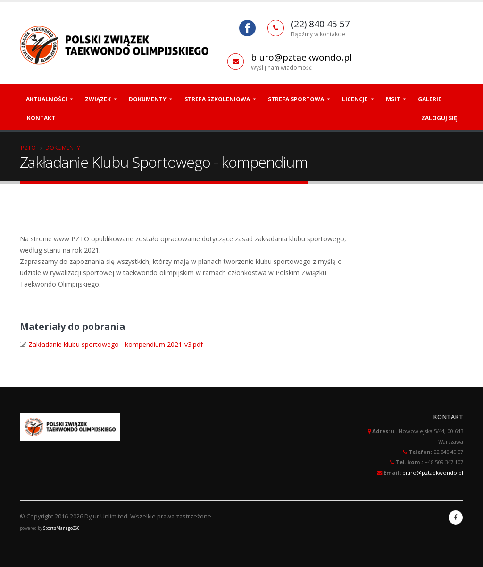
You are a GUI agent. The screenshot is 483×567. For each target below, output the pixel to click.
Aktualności (46, 99)
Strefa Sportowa (296, 99)
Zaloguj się (439, 118)
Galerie (429, 99)
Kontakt (41, 118)
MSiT (393, 99)
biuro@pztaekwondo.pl (301, 57)
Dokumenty (148, 99)
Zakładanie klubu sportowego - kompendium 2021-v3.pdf (115, 344)
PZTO (28, 147)
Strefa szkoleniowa (217, 99)
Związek (98, 99)
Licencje (355, 99)
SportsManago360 (61, 528)
